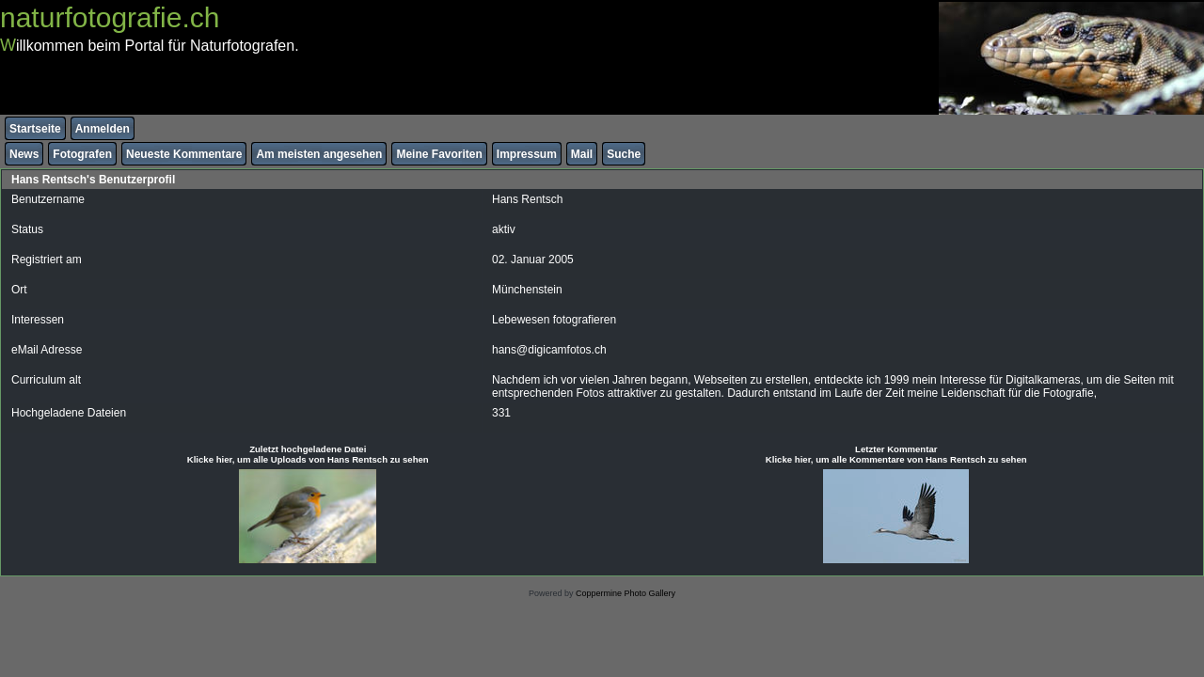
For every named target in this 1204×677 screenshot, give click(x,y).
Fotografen (82, 154)
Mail (582, 154)
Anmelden (102, 128)
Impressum (527, 154)
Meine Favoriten (439, 154)
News (24, 154)
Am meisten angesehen (319, 154)
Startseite (35, 128)
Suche (624, 154)
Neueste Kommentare (184, 154)
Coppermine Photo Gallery (625, 593)
